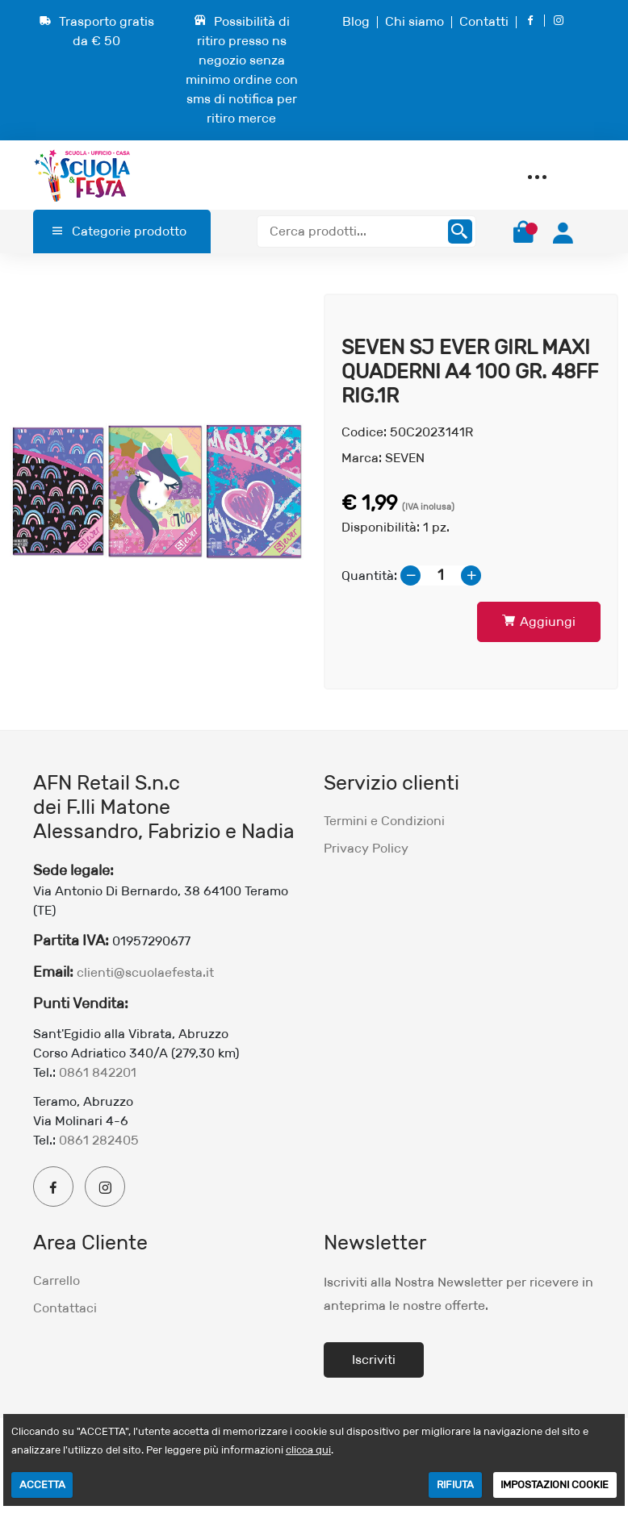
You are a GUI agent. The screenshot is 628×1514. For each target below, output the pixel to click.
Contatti (484, 21)
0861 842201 (97, 1072)
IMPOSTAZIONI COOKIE (554, 1484)
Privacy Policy (366, 848)
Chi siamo (414, 21)
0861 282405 (99, 1140)
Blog (356, 21)
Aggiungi (539, 621)
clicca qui (308, 1450)
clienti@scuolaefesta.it (145, 972)
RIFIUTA (455, 1484)
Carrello (56, 1280)
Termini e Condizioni (384, 820)
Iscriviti (374, 1359)
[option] (157, 491)
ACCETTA (42, 1484)
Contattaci (65, 1308)
